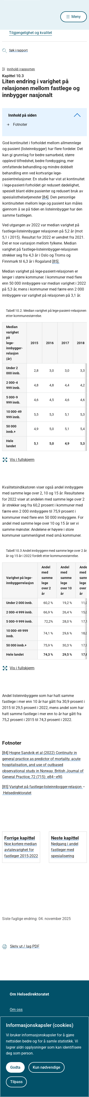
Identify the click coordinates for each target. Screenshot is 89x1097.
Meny (76, 16)
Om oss (16, 1009)
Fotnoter (17, 124)
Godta (15, 1067)
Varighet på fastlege (26, 787)
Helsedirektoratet (17, 793)
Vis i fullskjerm (18, 460)
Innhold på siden (44, 115)
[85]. (55, 261)
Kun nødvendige (46, 1067)
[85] (5, 787)
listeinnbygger (55, 787)
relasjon (75, 787)
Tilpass (16, 1082)
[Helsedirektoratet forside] (8, 17)
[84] (45, 197)
